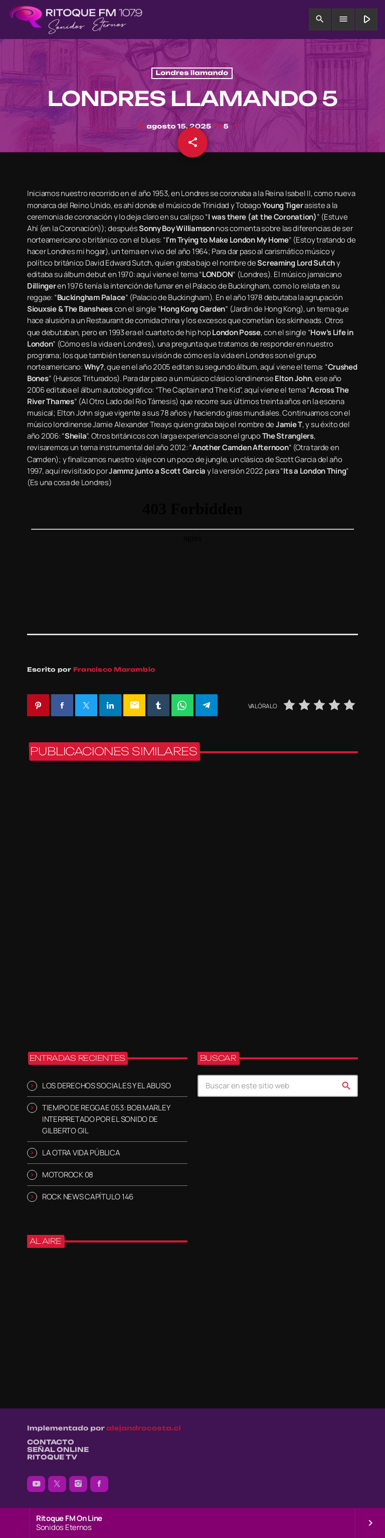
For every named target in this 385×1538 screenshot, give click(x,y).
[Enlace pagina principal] (76, 19)
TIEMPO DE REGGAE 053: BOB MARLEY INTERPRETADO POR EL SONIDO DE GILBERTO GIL (105, 1119)
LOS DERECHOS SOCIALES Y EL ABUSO (106, 1085)
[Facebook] (99, 1484)
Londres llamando (192, 73)
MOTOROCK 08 (67, 1174)
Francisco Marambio (114, 669)
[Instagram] (78, 1484)
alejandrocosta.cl (143, 1428)
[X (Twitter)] (57, 1484)
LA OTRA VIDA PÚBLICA (81, 1152)
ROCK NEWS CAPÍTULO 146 (87, 1196)
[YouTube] (36, 1484)
